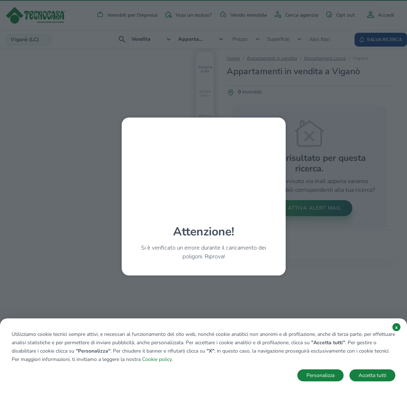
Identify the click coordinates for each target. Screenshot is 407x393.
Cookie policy (157, 359)
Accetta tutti (372, 375)
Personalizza (320, 375)
